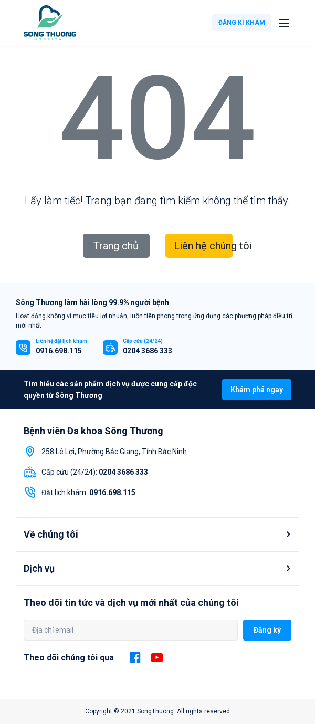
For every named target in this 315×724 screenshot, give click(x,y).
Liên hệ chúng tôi (203, 245)
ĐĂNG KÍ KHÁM (241, 22)
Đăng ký (267, 630)
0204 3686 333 (147, 351)
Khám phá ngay (256, 389)
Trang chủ (116, 245)
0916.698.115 (59, 351)
